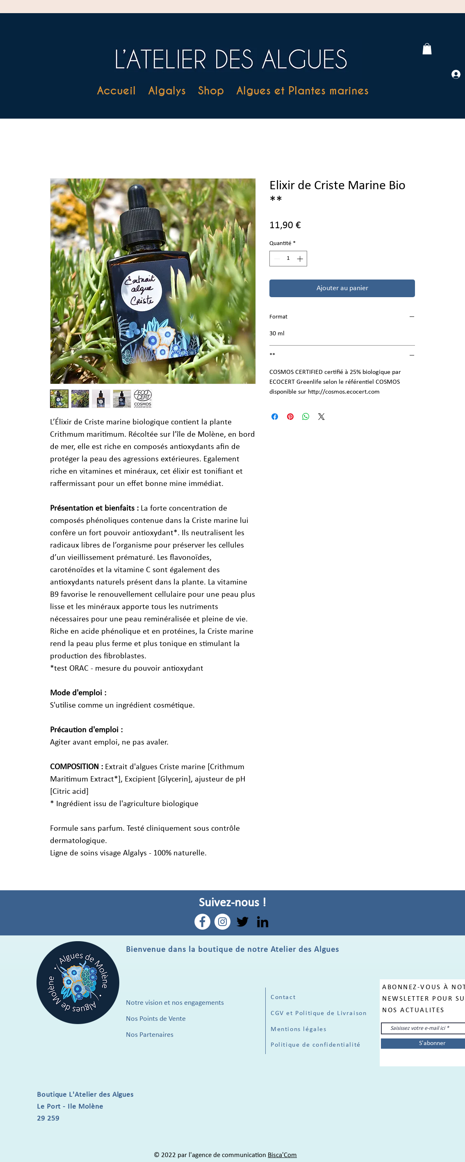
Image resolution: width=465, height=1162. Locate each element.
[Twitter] (243, 922)
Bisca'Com (282, 1155)
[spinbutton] (288, 258)
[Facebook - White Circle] (202, 922)
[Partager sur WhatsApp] (306, 417)
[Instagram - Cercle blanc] (222, 922)
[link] (427, 48)
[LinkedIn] (263, 922)
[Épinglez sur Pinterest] (290, 417)
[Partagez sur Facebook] (275, 417)
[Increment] (300, 258)
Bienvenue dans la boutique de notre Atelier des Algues (232, 950)
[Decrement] (276, 258)
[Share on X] (321, 417)
